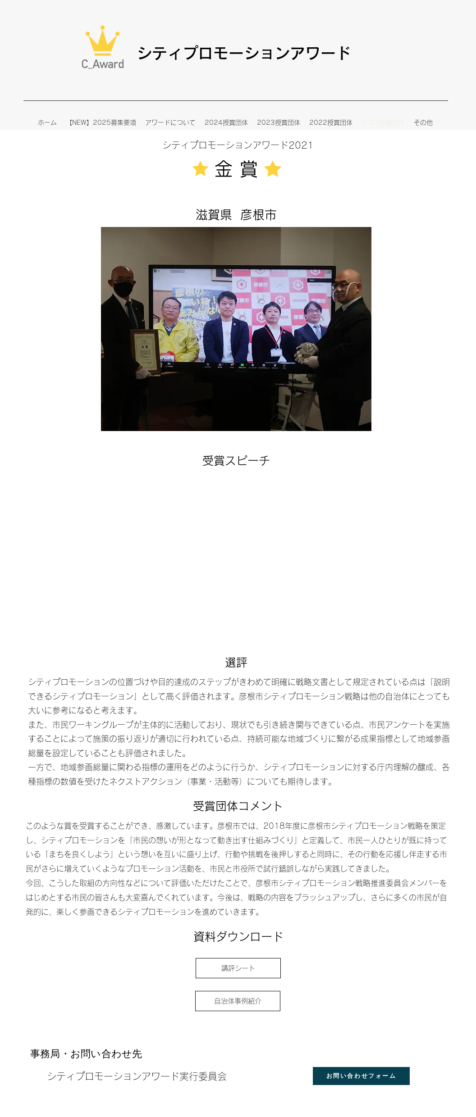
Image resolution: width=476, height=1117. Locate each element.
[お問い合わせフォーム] (361, 1076)
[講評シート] (238, 968)
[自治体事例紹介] (237, 1001)
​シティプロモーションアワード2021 (238, 145)
